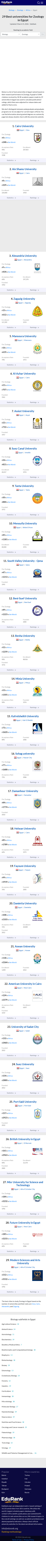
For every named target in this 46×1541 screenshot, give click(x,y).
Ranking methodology (12, 1531)
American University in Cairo (23, 983)
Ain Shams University (23, 169)
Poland (27, 1485)
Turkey (27, 1475)
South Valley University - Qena (23, 560)
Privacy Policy (29, 1540)
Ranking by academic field (23, 30)
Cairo (38, 1304)
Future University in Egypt (23, 1222)
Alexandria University (23, 255)
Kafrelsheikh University (23, 716)
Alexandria (6, 1306)
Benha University (23, 635)
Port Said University (23, 1101)
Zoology (20, 10)
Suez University (23, 1064)
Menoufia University (23, 523)
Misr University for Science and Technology (23, 1184)
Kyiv (3, 1492)
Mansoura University (23, 336)
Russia (27, 1492)
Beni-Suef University (23, 598)
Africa (28, 10)
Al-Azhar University (23, 373)
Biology (12, 10)
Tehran (4, 1485)
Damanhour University (23, 791)
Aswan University (23, 946)
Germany (28, 1489)
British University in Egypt (23, 1139)
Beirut (4, 1475)
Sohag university (23, 753)
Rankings (34, 160)
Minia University (23, 678)
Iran (26, 1479)
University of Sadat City (23, 1026)
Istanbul (5, 1479)
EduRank (33, 24)
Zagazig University (23, 298)
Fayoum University (23, 865)
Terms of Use (17, 1540)
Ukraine (27, 1482)
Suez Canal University (23, 448)
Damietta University (23, 903)
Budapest (5, 1489)
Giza (33, 1304)
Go (43, 34)
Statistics (11, 160)
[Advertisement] (23, 65)
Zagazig (16, 1306)
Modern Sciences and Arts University (23, 1261)
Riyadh (4, 1482)
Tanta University (23, 485)
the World (11, 142)
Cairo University (23, 126)
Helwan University (23, 828)
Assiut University (23, 411)
